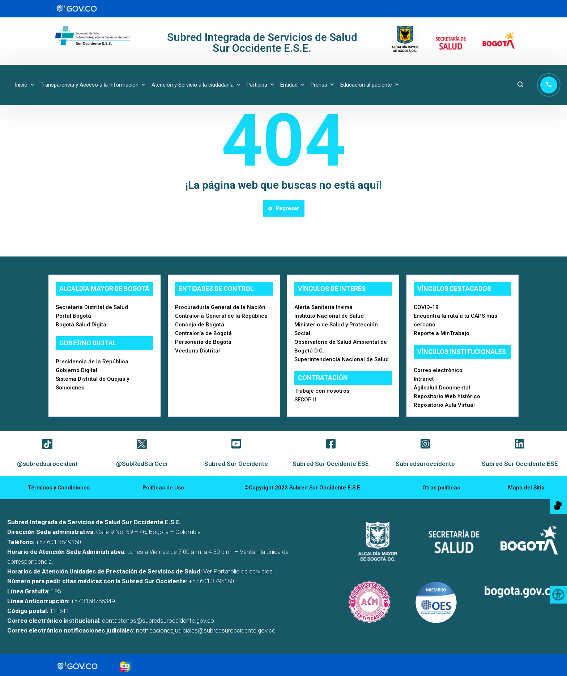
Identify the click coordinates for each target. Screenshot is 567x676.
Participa (261, 85)
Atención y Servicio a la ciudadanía (196, 85)
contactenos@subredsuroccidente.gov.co (158, 620)
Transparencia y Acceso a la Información (93, 85)
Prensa (323, 85)
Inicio (25, 85)
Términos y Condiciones (59, 487)
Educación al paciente (370, 85)
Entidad (292, 85)
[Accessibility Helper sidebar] (558, 595)
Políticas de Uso (163, 487)
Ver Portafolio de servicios (238, 571)
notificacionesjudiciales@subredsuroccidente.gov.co (206, 630)
